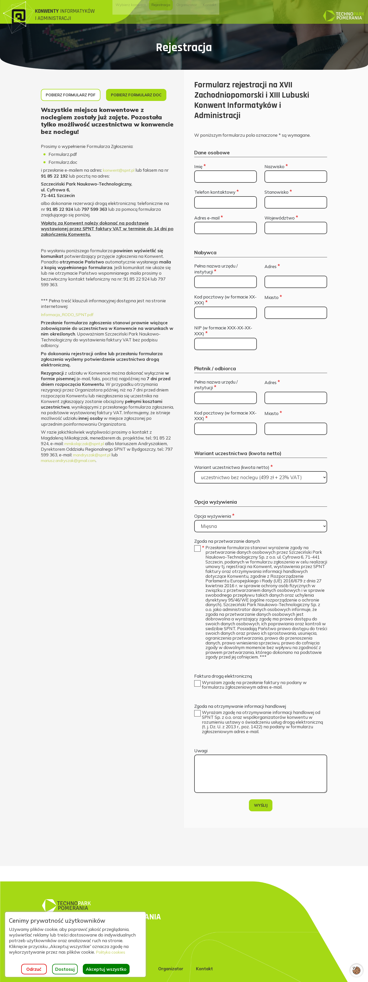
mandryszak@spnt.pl (94, 474)
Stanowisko (278, 192)
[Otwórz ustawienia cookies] (356, 970)
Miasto (273, 297)
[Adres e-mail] (225, 228)
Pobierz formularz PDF (75, 96)
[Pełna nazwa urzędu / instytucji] (225, 282)
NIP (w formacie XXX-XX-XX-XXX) (223, 330)
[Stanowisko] (295, 202)
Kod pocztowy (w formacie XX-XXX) (225, 299)
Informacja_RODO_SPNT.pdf (70, 334)
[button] (266, 610)
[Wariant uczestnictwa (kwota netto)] (260, 477)
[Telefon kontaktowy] (225, 202)
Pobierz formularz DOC (75, 114)
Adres (272, 266)
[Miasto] (295, 313)
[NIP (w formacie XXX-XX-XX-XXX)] (225, 344)
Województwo (281, 218)
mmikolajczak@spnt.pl (86, 463)
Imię (200, 166)
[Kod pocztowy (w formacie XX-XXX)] (225, 313)
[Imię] (225, 176)
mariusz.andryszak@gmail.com (71, 480)
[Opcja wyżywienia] (260, 526)
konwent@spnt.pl (121, 190)
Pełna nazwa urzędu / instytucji (216, 268)
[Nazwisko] (295, 176)
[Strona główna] (59, 17)
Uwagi (201, 770)
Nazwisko (276, 166)
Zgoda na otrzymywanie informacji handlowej (240, 723)
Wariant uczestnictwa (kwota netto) (233, 467)
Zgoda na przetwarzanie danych (227, 541)
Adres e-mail (208, 218)
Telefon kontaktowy (216, 192)
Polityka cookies (112, 952)
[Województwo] (295, 228)
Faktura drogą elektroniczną (223, 693)
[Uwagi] (260, 794)
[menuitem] (143, 12)
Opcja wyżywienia (214, 516)
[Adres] (295, 282)
